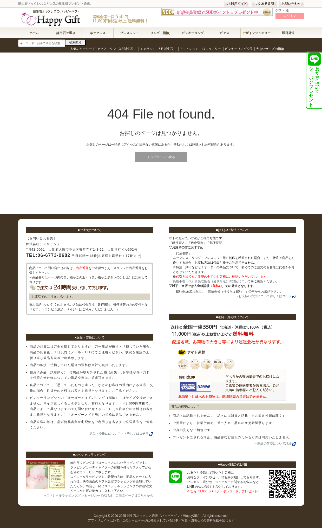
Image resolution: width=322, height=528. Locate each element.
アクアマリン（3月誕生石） (116, 49)
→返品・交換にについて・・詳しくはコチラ (117, 433)
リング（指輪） (161, 33)
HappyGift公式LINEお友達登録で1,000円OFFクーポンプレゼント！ (314, 80)
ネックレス (98, 33)
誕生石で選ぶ (65, 33)
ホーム (34, 33)
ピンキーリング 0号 (238, 49)
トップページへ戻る (161, 157)
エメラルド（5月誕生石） (158, 49)
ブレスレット (129, 33)
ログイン (290, 16)
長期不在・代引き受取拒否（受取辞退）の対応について (212, 281)
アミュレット (189, 49)
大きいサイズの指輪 (270, 49)
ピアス (224, 33)
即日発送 (288, 33)
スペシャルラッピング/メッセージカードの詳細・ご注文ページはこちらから (99, 495)
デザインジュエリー (256, 33)
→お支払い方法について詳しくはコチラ (263, 296)
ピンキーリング (193, 33)
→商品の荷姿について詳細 (273, 443)
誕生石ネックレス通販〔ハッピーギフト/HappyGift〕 (52, 17)
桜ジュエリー (211, 49)
